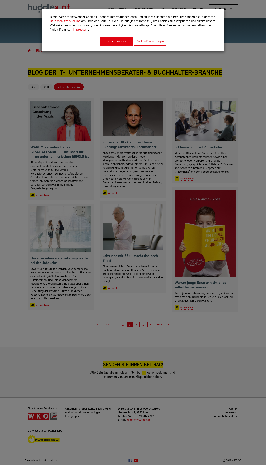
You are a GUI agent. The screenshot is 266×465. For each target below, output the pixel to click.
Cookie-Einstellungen (150, 41)
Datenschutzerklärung (65, 21)
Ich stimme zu (117, 41)
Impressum (80, 29)
